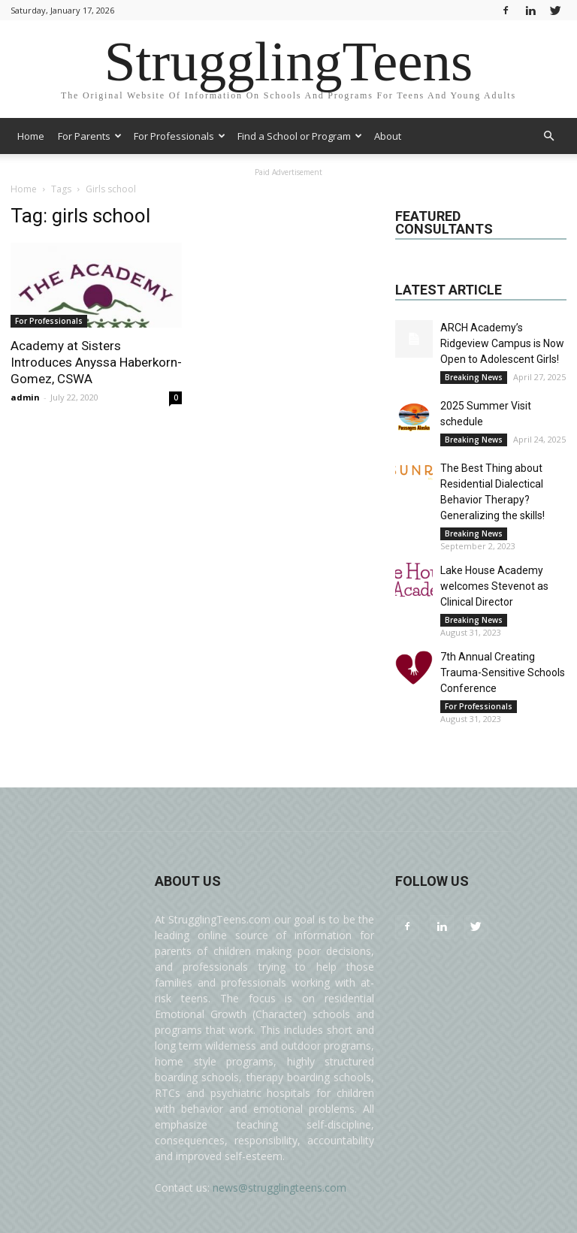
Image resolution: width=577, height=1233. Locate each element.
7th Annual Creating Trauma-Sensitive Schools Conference (502, 672)
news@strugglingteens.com (279, 1187)
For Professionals (179, 136)
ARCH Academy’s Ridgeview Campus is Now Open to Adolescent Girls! (502, 343)
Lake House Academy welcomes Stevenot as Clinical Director (494, 586)
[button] (548, 136)
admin (25, 397)
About (387, 136)
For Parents (90, 136)
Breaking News (474, 377)
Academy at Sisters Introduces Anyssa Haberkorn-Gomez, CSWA (96, 362)
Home (30, 136)
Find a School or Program (299, 136)
